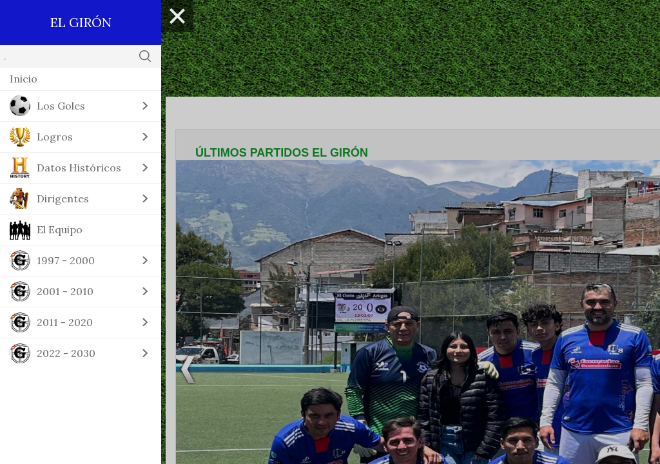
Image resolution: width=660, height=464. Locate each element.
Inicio (23, 78)
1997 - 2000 (66, 260)
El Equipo (59, 229)
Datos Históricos (79, 167)
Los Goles (61, 105)
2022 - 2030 (66, 353)
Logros (55, 136)
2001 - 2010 (65, 291)
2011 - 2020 (65, 322)
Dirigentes (63, 198)
